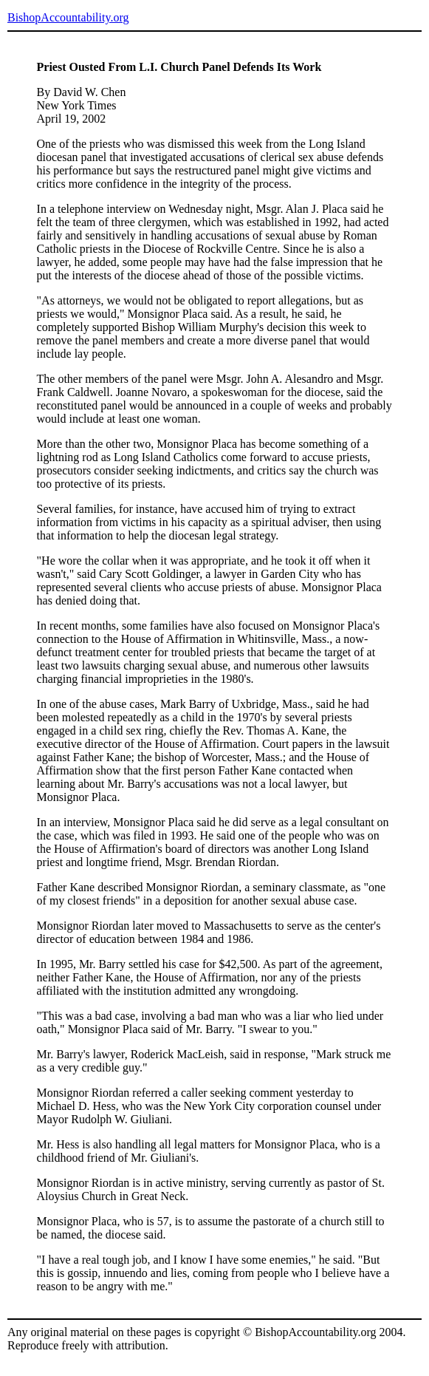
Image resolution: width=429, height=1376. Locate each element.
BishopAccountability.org (67, 17)
